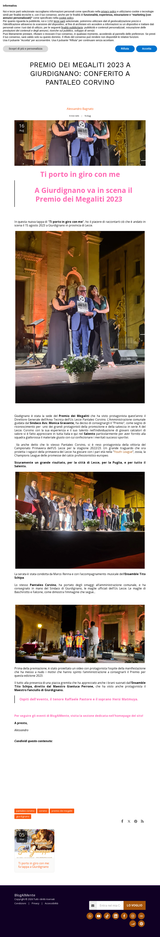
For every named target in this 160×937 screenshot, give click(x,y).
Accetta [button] (146, 929)
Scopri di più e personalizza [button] (25, 929)
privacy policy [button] (108, 892)
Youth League (123, 452)
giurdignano (22, 816)
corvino (43, 810)
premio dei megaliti (62, 810)
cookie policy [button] (66, 899)
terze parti (59, 902)
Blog (26, 53)
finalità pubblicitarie (72, 908)
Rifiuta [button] (125, 929)
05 (21, 836)
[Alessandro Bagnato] (80, 99)
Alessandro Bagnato (80, 109)
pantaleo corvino (25, 810)
